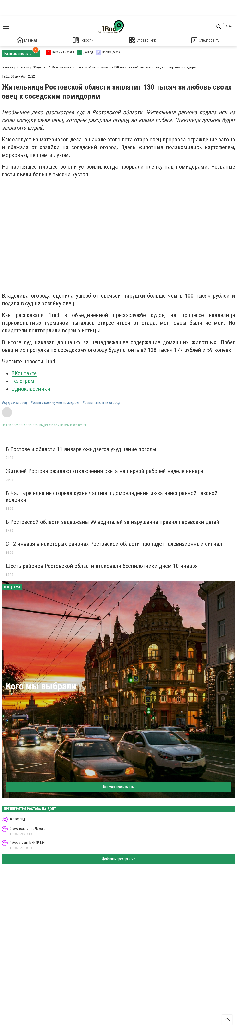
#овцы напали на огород (101, 402)
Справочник (142, 40)
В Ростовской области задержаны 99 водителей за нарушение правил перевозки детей (112, 521)
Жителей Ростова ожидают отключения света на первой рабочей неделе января (104, 470)
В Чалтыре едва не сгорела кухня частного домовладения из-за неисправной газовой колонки (112, 496)
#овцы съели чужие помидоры (55, 402)
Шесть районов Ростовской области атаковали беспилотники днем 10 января (102, 565)
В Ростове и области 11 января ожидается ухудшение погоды (81, 449)
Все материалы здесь (118, 786)
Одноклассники (31, 388)
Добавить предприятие (118, 859)
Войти (229, 26)
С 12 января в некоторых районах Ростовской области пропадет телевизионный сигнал (114, 544)
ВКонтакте (24, 373)
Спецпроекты (205, 40)
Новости (83, 40)
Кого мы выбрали (41, 686)
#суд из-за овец (14, 402)
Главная (27, 40)
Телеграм (23, 380)
